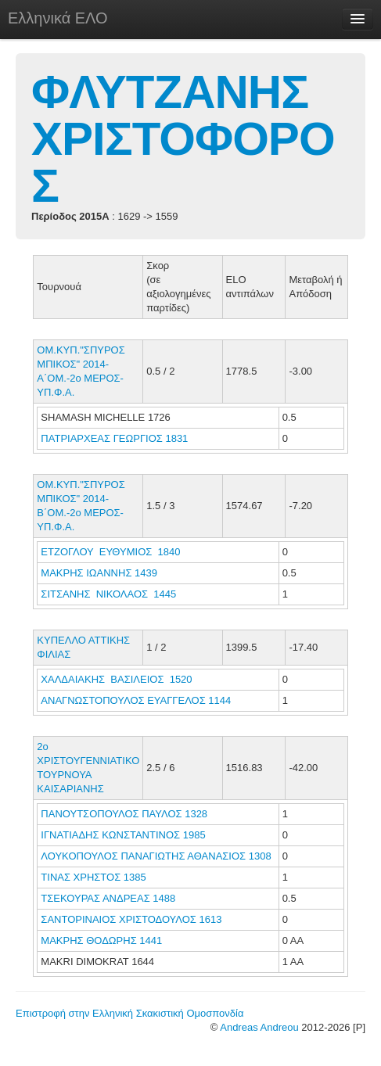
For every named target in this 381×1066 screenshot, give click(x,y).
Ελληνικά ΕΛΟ (58, 18)
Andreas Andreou (259, 1027)
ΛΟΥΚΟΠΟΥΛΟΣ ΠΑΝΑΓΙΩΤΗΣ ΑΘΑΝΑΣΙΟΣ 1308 (156, 856)
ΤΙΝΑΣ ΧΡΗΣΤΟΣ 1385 (93, 877)
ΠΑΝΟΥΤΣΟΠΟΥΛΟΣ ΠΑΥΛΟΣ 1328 (124, 814)
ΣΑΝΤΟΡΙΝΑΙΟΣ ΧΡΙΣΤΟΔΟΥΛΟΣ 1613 (131, 919)
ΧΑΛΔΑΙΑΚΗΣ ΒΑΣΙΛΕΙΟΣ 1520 (116, 679)
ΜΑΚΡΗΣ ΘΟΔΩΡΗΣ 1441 (101, 940)
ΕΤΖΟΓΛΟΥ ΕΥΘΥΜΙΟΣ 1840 (110, 552)
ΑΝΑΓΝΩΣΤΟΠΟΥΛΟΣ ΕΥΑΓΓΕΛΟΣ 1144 (136, 700)
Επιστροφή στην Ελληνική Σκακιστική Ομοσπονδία (129, 1013)
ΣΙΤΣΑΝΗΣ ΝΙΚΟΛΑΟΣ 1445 (108, 594)
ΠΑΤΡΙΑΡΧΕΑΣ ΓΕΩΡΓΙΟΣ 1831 (114, 438)
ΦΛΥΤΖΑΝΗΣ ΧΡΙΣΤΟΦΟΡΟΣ (183, 139)
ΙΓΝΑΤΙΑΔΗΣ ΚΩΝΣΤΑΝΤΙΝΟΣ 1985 (123, 835)
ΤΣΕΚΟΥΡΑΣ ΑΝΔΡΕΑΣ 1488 (108, 898)
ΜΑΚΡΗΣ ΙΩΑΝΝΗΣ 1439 (99, 573)
